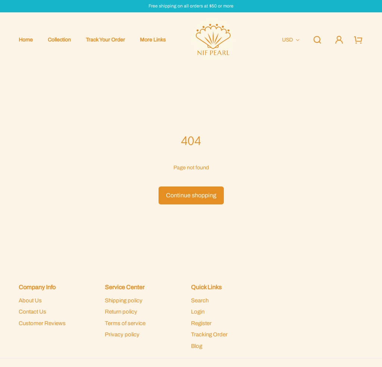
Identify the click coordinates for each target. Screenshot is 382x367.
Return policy (121, 312)
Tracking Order (209, 334)
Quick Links (206, 287)
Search (200, 300)
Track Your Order (105, 40)
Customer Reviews (42, 323)
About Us (30, 300)
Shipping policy (124, 300)
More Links (153, 40)
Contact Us (32, 312)
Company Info (37, 287)
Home (26, 40)
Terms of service (125, 323)
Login (197, 312)
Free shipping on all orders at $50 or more (191, 6)
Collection (59, 40)
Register (201, 323)
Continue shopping (191, 195)
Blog (196, 346)
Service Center (124, 287)
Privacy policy (122, 334)
